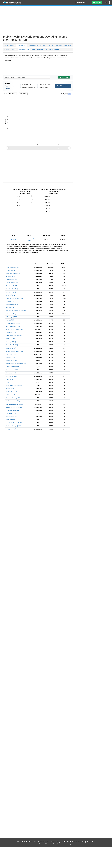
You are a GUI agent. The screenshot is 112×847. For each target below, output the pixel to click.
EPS (46, 49)
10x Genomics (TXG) (12, 282)
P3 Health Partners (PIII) (13, 401)
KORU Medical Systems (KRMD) (15, 351)
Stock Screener (81, 2)
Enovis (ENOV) (10, 301)
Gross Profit (14, 49)
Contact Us (90, 842)
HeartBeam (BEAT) (11, 391)
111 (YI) (8, 382)
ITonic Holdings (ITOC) (12, 419)
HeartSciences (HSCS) (12, 416)
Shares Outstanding (54, 49)
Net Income (40, 49)
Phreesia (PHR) (10, 320)
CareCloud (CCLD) (11, 357)
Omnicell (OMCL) (10, 295)
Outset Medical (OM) (12, 373)
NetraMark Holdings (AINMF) (14, 385)
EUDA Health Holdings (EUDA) (14, 404)
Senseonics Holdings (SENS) (14, 335)
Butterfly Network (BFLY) (13, 304)
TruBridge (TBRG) (11, 342)
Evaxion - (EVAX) (10, 395)
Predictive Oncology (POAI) (13, 398)
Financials (12, 45)
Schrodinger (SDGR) (11, 317)
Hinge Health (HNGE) (12, 289)
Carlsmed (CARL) (11, 348)
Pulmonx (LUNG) (10, 379)
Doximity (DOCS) (10, 276)
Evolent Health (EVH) (12, 345)
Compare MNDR (64, 77)
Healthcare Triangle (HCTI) (13, 426)
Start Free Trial (97, 2)
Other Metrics (67, 45)
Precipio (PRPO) (10, 388)
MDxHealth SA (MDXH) (12, 367)
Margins (42, 45)
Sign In (106, 2)
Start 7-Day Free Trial (63, 86)
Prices (6, 45)
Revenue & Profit (21, 45)
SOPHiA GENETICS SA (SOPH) (14, 329)
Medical (13, 240)
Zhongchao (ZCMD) (11, 413)
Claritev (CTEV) (10, 339)
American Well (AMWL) (12, 370)
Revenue (6, 49)
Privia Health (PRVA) (11, 286)
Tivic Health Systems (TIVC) (14, 423)
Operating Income (24, 49)
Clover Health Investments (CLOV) (16, 311)
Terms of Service (43, 842)
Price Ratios (50, 45)
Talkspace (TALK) (11, 314)
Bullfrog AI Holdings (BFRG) (14, 407)
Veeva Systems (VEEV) (12, 267)
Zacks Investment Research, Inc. (63, 844)
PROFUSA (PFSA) (11, 429)
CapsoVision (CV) (11, 332)
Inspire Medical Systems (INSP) (15, 298)
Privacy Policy (55, 842)
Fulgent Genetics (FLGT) (13, 323)
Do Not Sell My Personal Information (73, 842)
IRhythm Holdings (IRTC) (13, 279)
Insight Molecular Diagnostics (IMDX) (16, 363)
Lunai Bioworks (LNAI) (12, 410)
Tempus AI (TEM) (11, 270)
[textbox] (27, 77)
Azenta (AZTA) (10, 307)
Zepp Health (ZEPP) (11, 354)
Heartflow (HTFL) (11, 292)
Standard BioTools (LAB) (13, 326)
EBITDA (33, 49)
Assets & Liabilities (33, 45)
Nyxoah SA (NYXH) (11, 360)
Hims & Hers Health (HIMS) (13, 273)
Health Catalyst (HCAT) (12, 376)
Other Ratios (58, 45)
